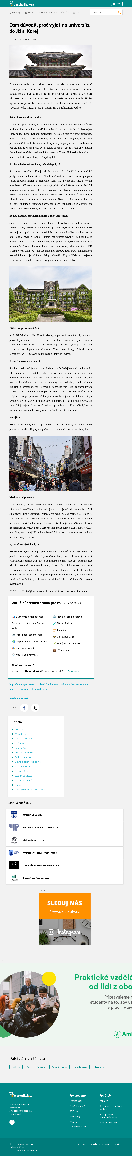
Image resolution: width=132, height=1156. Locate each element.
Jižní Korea (16, 1067)
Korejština (41, 1067)
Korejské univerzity (59, 1067)
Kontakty (104, 1100)
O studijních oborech (24, 738)
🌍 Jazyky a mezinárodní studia (29, 641)
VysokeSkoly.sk (81, 1144)
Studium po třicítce (23, 775)
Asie (28, 1067)
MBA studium (21, 734)
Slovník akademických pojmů (28, 761)
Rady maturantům (23, 757)
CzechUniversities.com (100, 1144)
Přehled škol (76, 1100)
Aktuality (19, 729)
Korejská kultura (80, 1067)
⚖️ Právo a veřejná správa (67, 616)
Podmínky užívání (16, 1147)
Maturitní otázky (78, 1126)
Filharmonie (99, 1067)
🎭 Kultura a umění (23, 648)
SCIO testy (75, 1111)
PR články (19, 743)
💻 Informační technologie (27, 634)
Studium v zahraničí (44, 12)
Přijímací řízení (21, 748)
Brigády (73, 1121)
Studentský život (22, 771)
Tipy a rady (28, 12)
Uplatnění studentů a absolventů (30, 789)
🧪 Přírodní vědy (62, 623)
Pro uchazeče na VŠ (24, 752)
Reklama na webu (108, 1122)
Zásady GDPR (15, 1150)
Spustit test (73, 671)
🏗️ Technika (60, 630)
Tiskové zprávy (21, 785)
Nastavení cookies (29, 1150)
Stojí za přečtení (22, 766)
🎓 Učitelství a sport (64, 636)
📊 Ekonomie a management (28, 616)
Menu (117, 3)
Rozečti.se (118, 1144)
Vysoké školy (14, 12)
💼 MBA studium (62, 650)
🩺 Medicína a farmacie (25, 654)
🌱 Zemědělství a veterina (67, 643)
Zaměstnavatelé (77, 1106)
